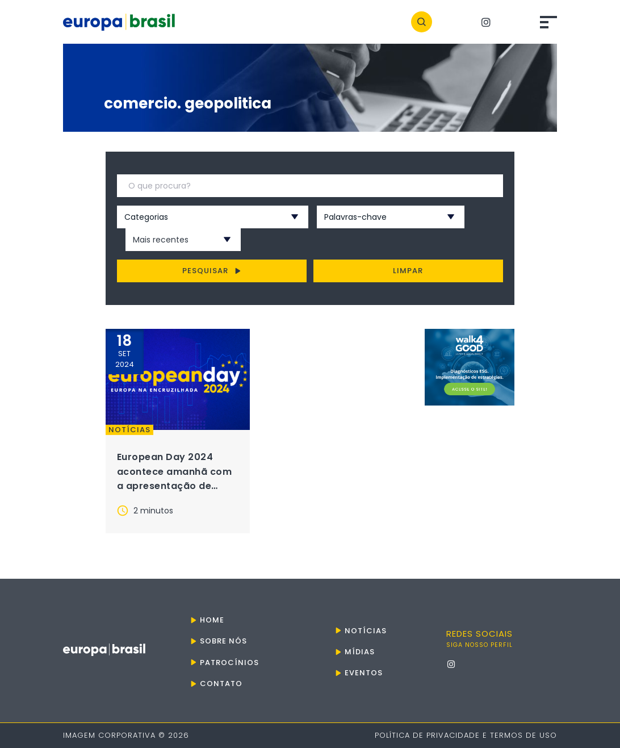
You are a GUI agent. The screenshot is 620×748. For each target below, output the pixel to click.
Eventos (364, 672)
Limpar (408, 270)
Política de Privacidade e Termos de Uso (466, 735)
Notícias (129, 430)
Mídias (360, 651)
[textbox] (197, 217)
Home (212, 620)
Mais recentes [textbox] (160, 239)
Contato (221, 683)
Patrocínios (229, 662)
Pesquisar (211, 270)
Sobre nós (223, 641)
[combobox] (197, 217)
